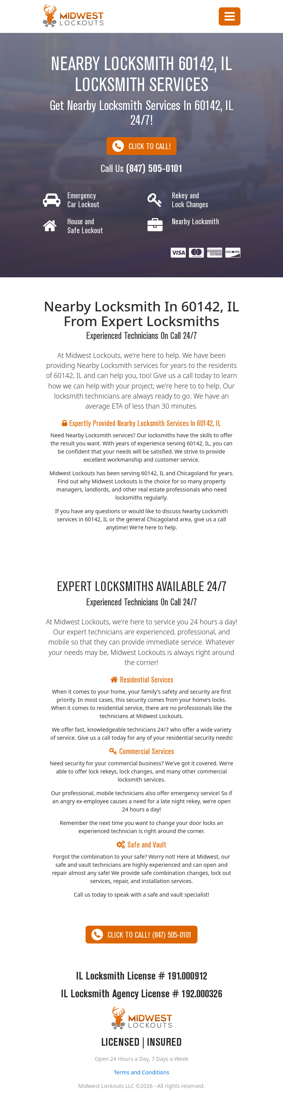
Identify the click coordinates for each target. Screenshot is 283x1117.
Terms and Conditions (141, 1072)
